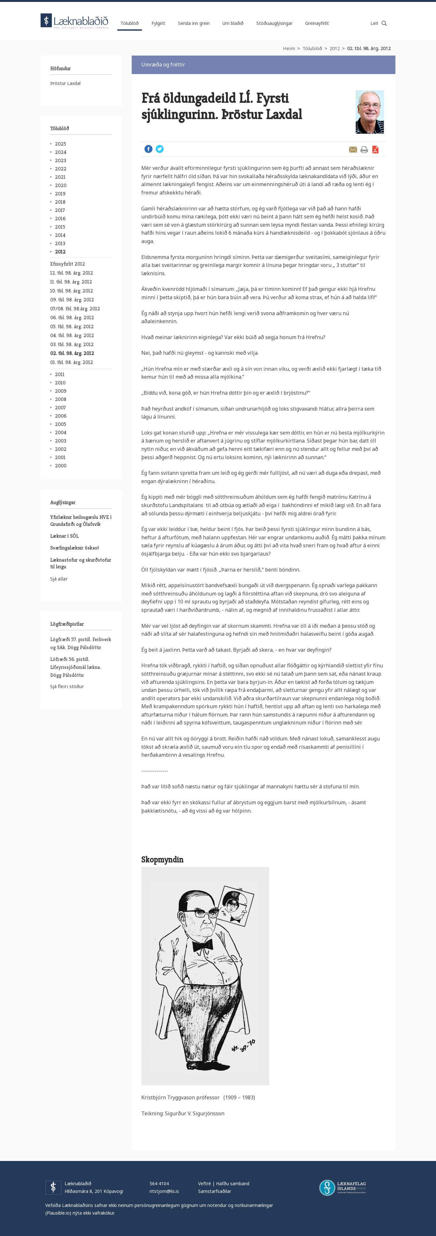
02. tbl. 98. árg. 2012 (369, 48)
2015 (60, 227)
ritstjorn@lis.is (164, 1191)
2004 (60, 432)
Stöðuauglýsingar (274, 23)
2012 (335, 48)
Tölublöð (312, 48)
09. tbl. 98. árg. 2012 (72, 299)
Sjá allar (59, 578)
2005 (60, 424)
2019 (60, 193)
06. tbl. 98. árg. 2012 (72, 317)
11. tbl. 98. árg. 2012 (71, 281)
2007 (60, 407)
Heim (289, 48)
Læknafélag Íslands (342, 1188)
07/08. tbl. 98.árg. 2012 (75, 308)
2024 (60, 152)
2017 (60, 210)
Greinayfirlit (317, 23)
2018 (60, 202)
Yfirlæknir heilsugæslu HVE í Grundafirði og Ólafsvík (81, 520)
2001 (60, 457)
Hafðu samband (232, 1183)
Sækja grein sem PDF (375, 150)
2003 (60, 440)
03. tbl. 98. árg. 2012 (72, 344)
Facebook (148, 149)
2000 (60, 465)
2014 (60, 235)
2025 (60, 143)
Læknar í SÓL (64, 536)
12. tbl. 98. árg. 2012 (71, 272)
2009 (60, 391)
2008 (60, 399)
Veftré (204, 1183)
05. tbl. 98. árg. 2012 (72, 326)
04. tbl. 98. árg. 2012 (72, 335)
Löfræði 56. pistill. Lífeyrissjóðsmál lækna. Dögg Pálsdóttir (75, 667)
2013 (60, 243)
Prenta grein (364, 150)
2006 (60, 416)
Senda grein (353, 150)
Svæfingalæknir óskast (74, 547)
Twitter (160, 149)
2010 (60, 382)
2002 (60, 449)
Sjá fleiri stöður (67, 686)
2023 (60, 160)
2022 (60, 168)
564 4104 (159, 1183)
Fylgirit (158, 23)
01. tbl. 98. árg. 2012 (71, 362)
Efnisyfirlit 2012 (67, 264)
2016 (60, 218)
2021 (60, 177)
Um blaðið (233, 23)
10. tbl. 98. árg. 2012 (71, 290)
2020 (60, 185)
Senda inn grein (194, 23)
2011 (60, 374)
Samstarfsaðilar (214, 1191)
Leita (384, 23)
